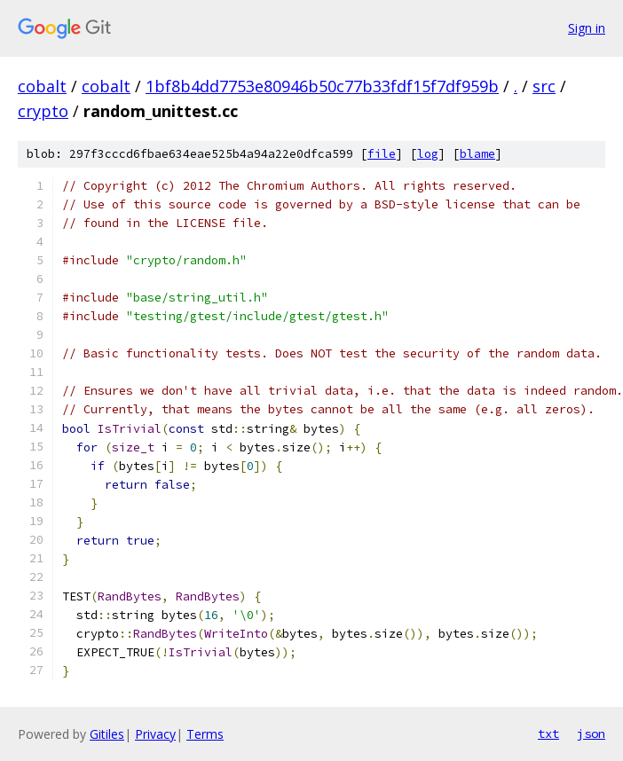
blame (477, 153)
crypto (43, 111)
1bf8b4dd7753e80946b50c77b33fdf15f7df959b (322, 86)
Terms (205, 734)
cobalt (42, 86)
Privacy (155, 734)
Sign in (586, 28)
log (427, 153)
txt (548, 733)
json (591, 733)
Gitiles (107, 734)
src (544, 86)
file (381, 153)
